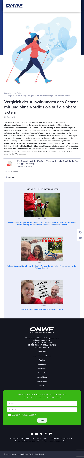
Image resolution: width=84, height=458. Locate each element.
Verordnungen (42, 438)
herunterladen (13, 172)
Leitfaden (18, 93)
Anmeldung (42, 377)
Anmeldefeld (42, 381)
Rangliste (42, 373)
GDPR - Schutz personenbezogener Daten (52, 441)
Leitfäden (42, 368)
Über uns (42, 351)
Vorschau (11, 177)
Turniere (42, 360)
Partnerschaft (54, 438)
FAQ (33, 438)
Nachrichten (42, 364)
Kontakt (42, 385)
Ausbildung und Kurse (42, 356)
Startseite (7, 93)
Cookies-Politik (66, 438)
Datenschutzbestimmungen (25, 441)
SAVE (42, 420)
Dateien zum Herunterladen (20, 438)
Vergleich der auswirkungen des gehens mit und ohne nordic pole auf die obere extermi (39, 96)
